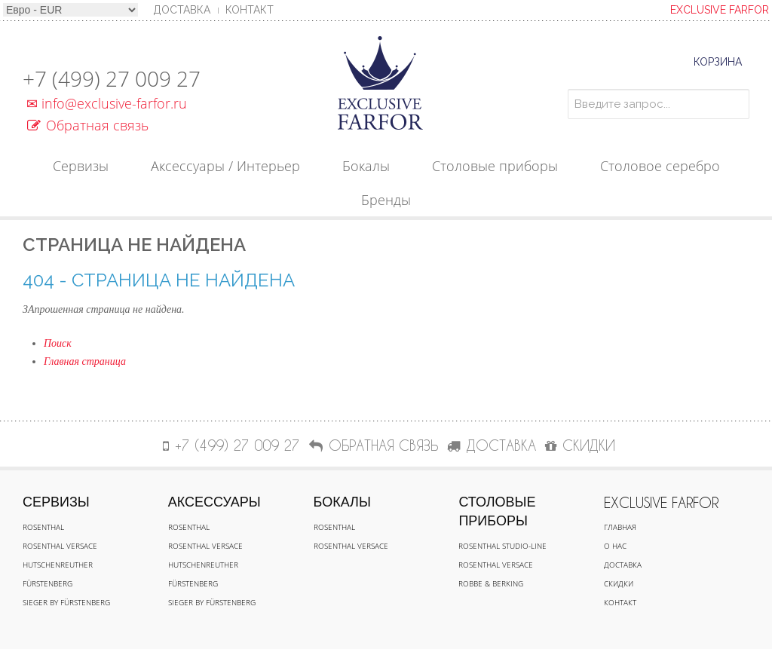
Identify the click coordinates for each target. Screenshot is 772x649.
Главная (620, 527)
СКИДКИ (580, 445)
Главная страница (85, 361)
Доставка (623, 564)
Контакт (249, 10)
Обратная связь (88, 125)
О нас (615, 545)
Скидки (618, 583)
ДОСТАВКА (491, 445)
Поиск (58, 343)
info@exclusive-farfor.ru (105, 103)
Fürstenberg (47, 583)
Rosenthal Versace (60, 545)
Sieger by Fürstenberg (66, 602)
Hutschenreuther (58, 564)
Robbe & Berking (490, 583)
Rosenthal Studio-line (502, 545)
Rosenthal (43, 527)
